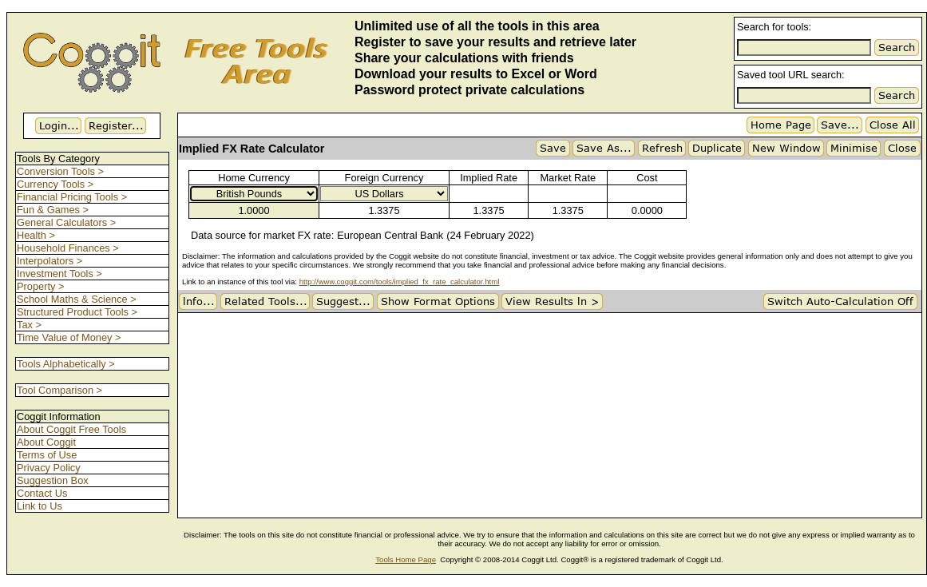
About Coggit (46, 442)
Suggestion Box (53, 480)
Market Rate (568, 178)
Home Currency (254, 178)
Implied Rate (488, 178)
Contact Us (42, 493)
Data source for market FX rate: (262, 235)
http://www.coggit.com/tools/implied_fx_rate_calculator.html (399, 281)
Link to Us (39, 506)
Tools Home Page (405, 559)
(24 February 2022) (490, 235)
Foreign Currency (384, 178)
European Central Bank (390, 235)
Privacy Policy (49, 468)
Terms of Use (47, 455)
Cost (646, 178)
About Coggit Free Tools (71, 429)
